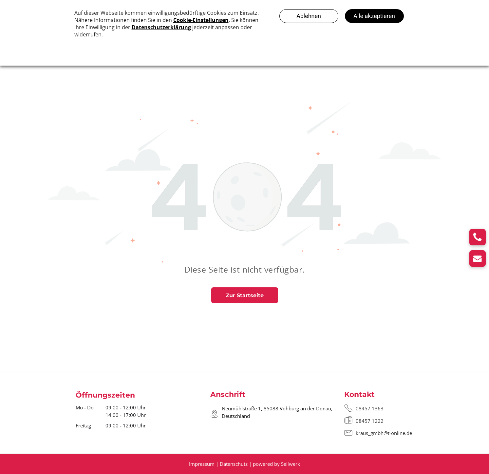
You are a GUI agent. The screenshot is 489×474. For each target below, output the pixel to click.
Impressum (202, 464)
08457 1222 (370, 421)
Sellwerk (290, 464)
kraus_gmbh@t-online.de (384, 433)
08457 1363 (370, 408)
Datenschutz (234, 464)
